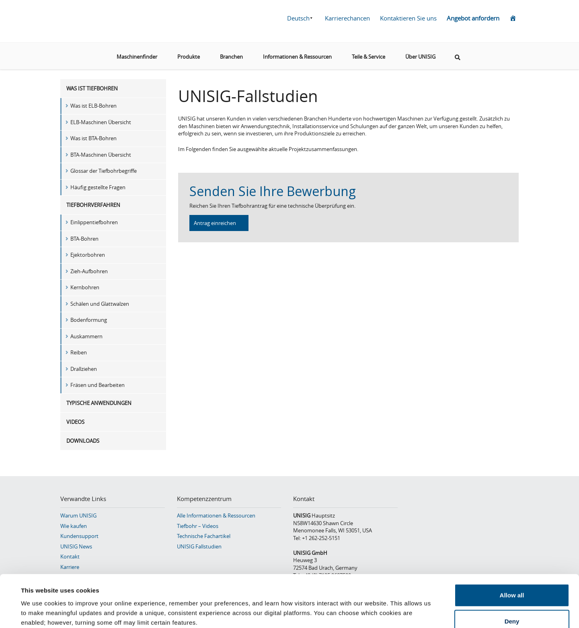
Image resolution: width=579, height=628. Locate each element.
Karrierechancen (347, 18)
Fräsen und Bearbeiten (97, 385)
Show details (337, 612)
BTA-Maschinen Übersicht (100, 154)
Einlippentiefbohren (94, 222)
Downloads (82, 440)
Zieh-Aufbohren (89, 271)
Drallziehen (83, 368)
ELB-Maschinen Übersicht (100, 122)
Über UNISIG (420, 55)
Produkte (188, 55)
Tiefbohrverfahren (93, 205)
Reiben (78, 352)
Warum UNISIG (78, 515)
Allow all (512, 548)
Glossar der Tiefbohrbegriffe (103, 170)
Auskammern (86, 336)
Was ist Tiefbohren (92, 88)
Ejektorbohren (87, 254)
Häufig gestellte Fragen (97, 187)
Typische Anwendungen (98, 403)
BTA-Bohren (84, 238)
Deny (512, 575)
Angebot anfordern (473, 18)
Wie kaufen (73, 526)
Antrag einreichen (215, 223)
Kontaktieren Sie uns (408, 18)
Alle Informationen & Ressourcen (216, 515)
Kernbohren (84, 287)
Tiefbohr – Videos (197, 526)
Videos (75, 421)
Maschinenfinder (137, 55)
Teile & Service (368, 55)
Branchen (231, 55)
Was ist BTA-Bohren (93, 138)
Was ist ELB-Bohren (93, 105)
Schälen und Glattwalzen (99, 303)
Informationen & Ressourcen (297, 55)
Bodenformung (88, 319)
